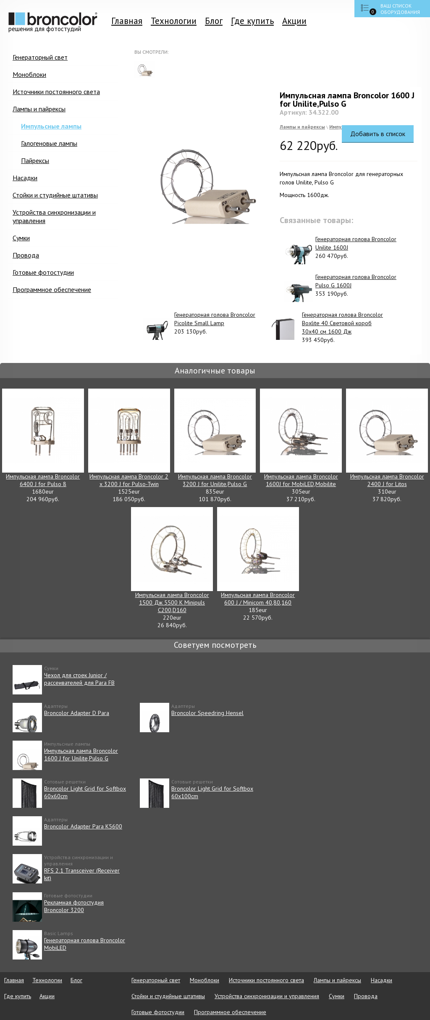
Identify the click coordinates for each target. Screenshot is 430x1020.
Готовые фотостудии (43, 272)
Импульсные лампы (51, 126)
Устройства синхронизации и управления (54, 216)
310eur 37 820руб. (387, 446)
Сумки (21, 238)
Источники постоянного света (56, 91)
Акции (294, 20)
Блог (214, 20)
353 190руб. (340, 287)
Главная (126, 20)
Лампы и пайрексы (39, 109)
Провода (26, 255)
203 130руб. (199, 325)
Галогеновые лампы (49, 143)
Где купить (252, 20)
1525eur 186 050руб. (129, 446)
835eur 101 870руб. (215, 446)
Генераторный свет (40, 57)
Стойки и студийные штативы (55, 195)
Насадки (25, 178)
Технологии (174, 20)
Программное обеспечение (52, 289)
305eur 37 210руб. (301, 446)
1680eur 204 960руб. (43, 446)
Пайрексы (35, 160)
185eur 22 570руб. (258, 564)
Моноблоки (29, 74)
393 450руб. (326, 327)
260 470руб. (340, 249)
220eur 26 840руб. (172, 568)
